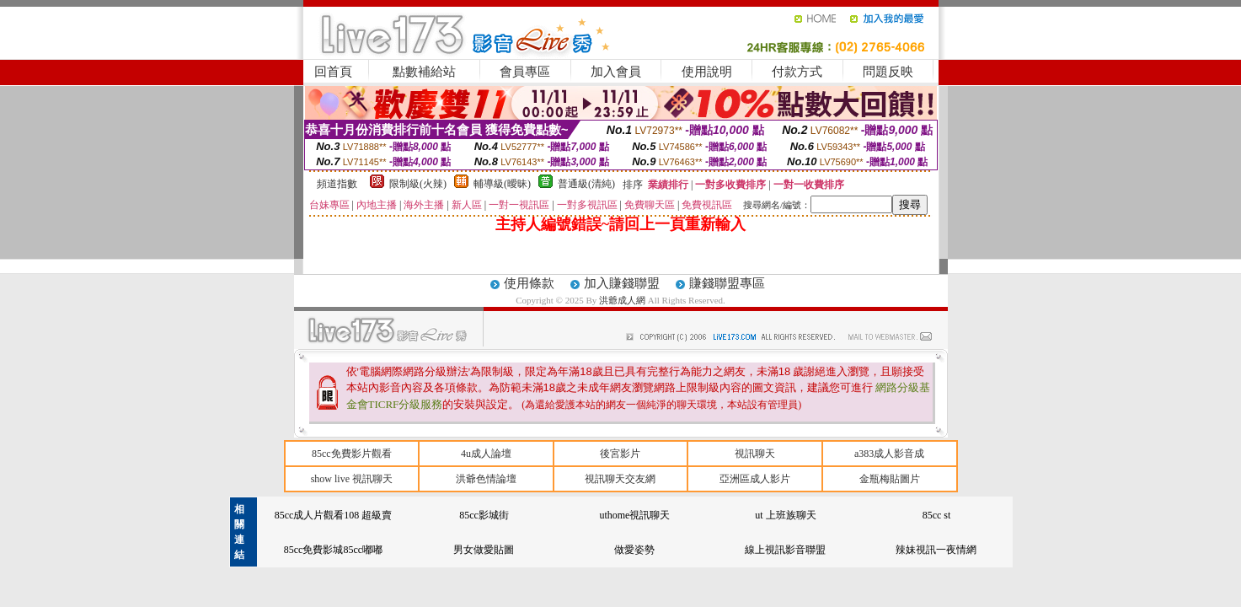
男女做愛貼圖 (483, 550)
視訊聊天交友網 (620, 479)
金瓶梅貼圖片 (889, 479)
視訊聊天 (755, 453)
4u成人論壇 (486, 453)
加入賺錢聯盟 (622, 283)
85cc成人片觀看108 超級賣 (334, 515)
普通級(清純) (586, 184)
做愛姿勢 (634, 550)
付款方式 (797, 71)
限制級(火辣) (418, 184)
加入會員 (616, 71)
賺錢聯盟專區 (727, 283)
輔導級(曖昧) (502, 184)
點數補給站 (424, 71)
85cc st (937, 515)
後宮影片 (620, 453)
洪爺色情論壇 (486, 479)
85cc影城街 (484, 515)
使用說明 (707, 71)
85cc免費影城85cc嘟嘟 (333, 550)
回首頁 (333, 71)
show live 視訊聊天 (352, 479)
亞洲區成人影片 (754, 479)
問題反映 (888, 71)
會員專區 (525, 71)
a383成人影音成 (889, 453)
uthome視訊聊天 (634, 515)
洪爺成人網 (623, 300)
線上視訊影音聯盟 (785, 550)
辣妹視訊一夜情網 (936, 550)
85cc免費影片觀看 (352, 453)
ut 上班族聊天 (785, 515)
